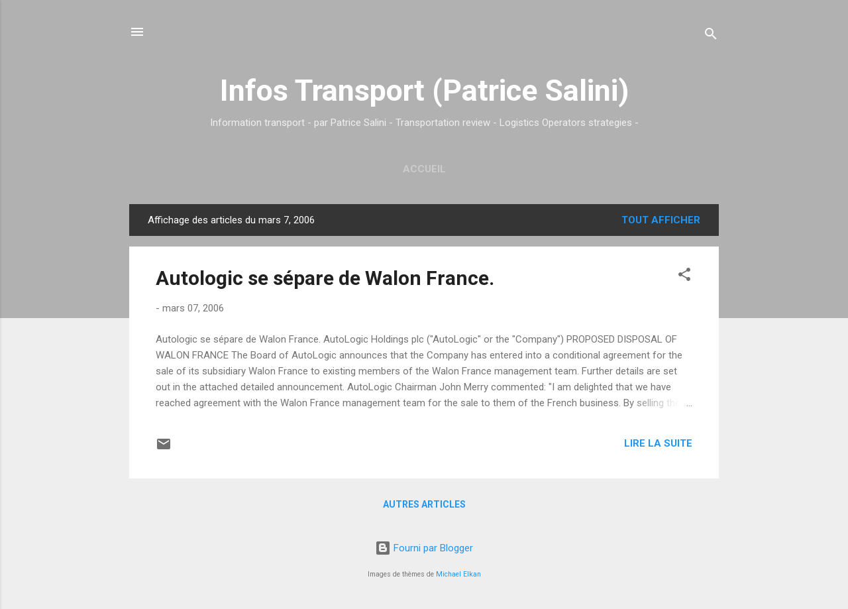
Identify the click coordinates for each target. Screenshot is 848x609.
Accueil (424, 169)
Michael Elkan (458, 574)
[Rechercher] (711, 36)
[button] (684, 276)
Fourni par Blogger (424, 548)
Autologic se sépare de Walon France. (325, 278)
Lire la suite (658, 443)
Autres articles (424, 504)
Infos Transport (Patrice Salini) (424, 90)
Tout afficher (660, 220)
